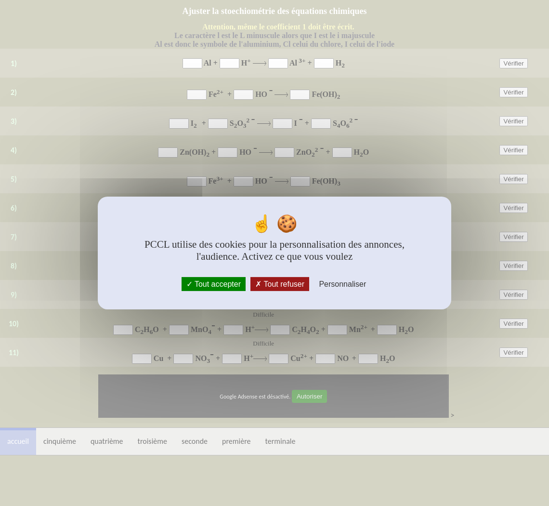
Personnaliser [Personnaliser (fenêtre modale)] (342, 284)
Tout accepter (213, 284)
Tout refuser (279, 284)
